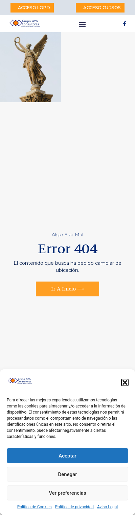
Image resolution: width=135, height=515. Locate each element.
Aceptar (67, 456)
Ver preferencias (67, 493)
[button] (124, 382)
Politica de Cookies (34, 507)
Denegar (67, 474)
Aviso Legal (107, 507)
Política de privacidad (74, 507)
